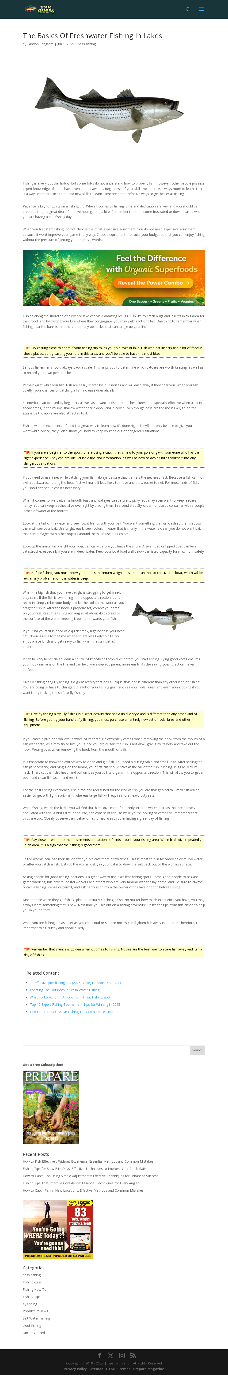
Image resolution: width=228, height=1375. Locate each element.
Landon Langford (40, 44)
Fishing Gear (32, 1282)
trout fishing (32, 1325)
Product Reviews (35, 1311)
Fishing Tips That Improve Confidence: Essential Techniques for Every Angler (81, 1183)
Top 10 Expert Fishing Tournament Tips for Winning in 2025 (75, 1004)
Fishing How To (34, 1289)
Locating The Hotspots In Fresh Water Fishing (64, 990)
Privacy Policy (75, 1369)
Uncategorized (34, 1333)
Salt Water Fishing (36, 1318)
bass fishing (87, 44)
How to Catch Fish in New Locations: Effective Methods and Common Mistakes (83, 1190)
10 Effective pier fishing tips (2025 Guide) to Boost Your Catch (76, 982)
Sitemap (96, 1369)
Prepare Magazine (148, 1369)
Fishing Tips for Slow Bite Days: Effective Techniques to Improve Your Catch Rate (84, 1168)
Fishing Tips (32, 1296)
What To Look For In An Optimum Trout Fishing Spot (70, 997)
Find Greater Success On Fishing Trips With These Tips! (71, 1011)
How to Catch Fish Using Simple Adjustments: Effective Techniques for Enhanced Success (90, 1176)
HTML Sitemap (118, 1369)
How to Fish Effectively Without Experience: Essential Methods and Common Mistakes (88, 1161)
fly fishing (30, 1304)
